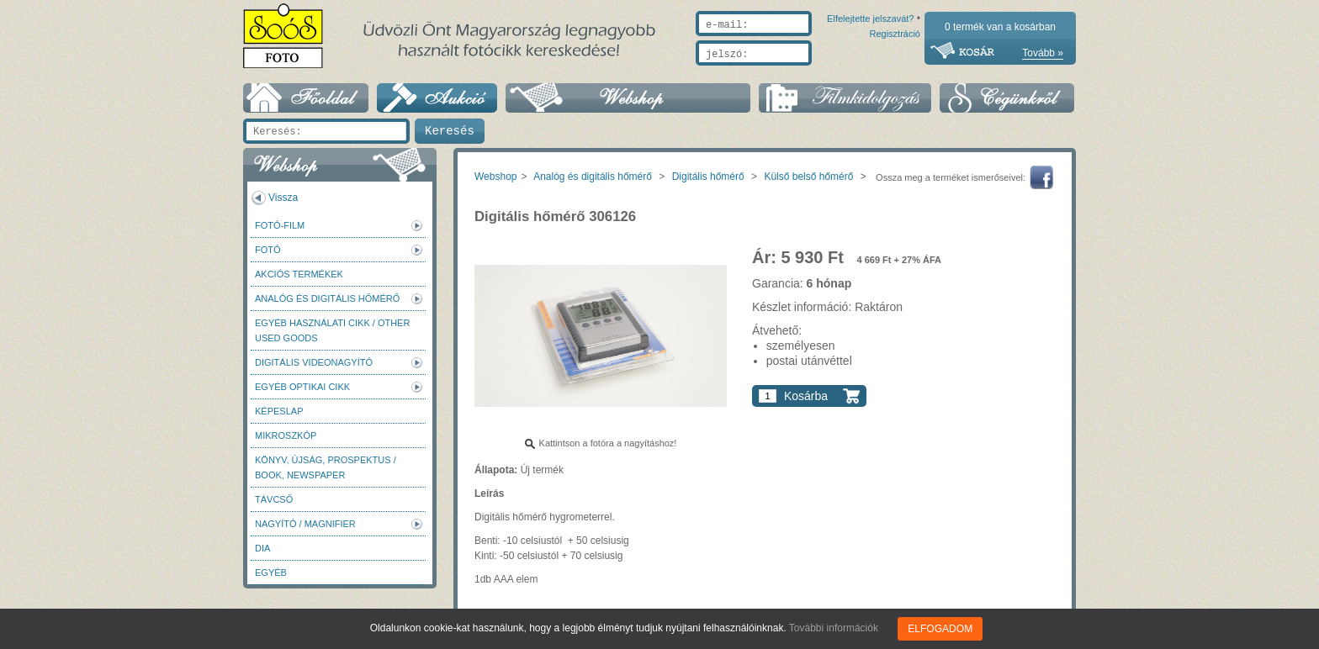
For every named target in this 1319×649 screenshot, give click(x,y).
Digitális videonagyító (314, 362)
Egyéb (271, 572)
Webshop (495, 176)
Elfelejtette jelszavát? (816, 73)
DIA (262, 548)
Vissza (283, 197)
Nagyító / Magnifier (305, 524)
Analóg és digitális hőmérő (327, 298)
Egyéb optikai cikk (302, 387)
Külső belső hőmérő (808, 176)
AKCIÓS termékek (299, 274)
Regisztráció (894, 73)
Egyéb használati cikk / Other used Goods (332, 330)
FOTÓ (268, 250)
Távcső (274, 499)
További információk (833, 628)
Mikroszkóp (285, 435)
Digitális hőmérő (708, 176)
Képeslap (279, 411)
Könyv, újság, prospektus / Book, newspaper (325, 467)
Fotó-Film (280, 225)
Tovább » (1042, 53)
